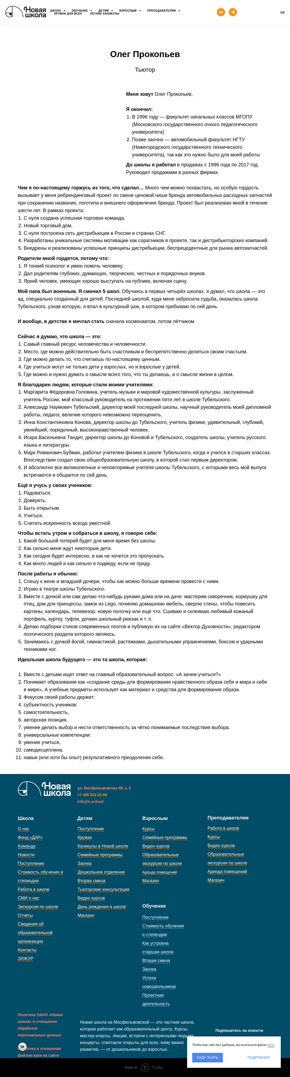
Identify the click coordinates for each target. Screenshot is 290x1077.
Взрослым (128, 10)
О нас (24, 828)
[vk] (221, 12)
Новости (26, 854)
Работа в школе (34, 889)
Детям (104, 10)
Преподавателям (162, 10)
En (283, 12)
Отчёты (25, 915)
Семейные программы (100, 854)
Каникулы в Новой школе (103, 846)
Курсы (148, 828)
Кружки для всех (68, 13)
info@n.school (90, 801)
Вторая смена (92, 880)
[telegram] (233, 12)
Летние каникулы (104, 13)
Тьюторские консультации (103, 889)
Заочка (85, 863)
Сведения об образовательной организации (35, 933)
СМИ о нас (29, 898)
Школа (56, 10)
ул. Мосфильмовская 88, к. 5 (104, 788)
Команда (26, 846)
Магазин (86, 915)
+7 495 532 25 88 (92, 795)
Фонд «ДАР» (30, 837)
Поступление (31, 863)
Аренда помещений (227, 871)
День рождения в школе (102, 906)
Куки (271, 1045)
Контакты (27, 950)
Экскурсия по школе (38, 906)
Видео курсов (91, 898)
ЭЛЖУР (25, 958)
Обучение (80, 10)
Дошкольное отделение (101, 872)
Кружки (85, 837)
